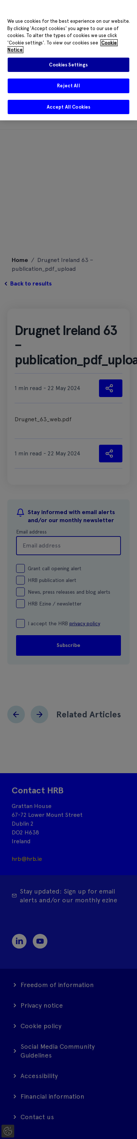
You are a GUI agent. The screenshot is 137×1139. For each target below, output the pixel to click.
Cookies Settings (68, 65)
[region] (68, 60)
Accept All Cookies (68, 107)
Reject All (68, 85)
